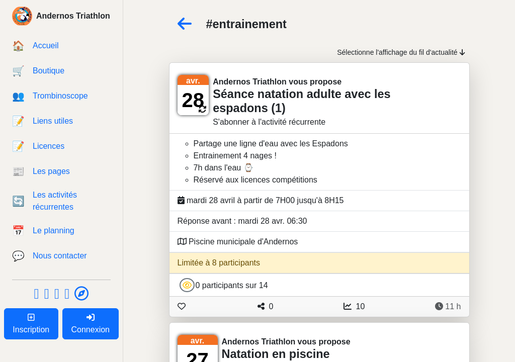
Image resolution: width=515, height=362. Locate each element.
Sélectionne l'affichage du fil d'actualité (401, 52)
